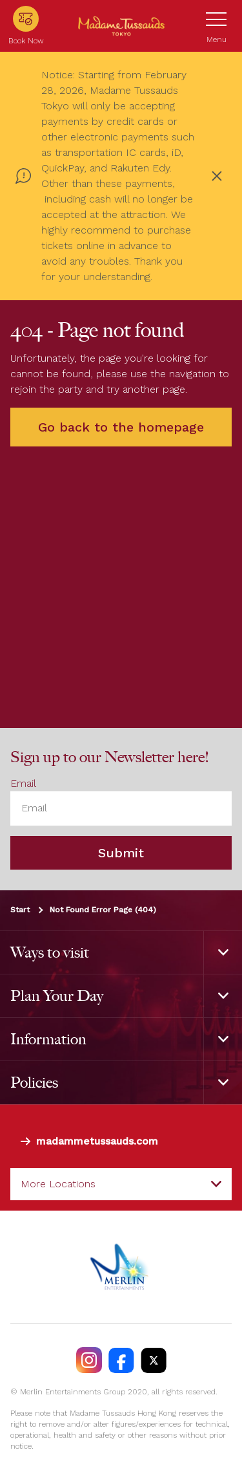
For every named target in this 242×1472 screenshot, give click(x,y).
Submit (121, 853)
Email (23, 783)
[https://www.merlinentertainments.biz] (121, 1267)
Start (20, 909)
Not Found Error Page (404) (103, 909)
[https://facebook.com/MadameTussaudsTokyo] (121, 1360)
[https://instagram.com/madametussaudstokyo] (89, 1360)
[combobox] (121, 1184)
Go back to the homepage (121, 427)
